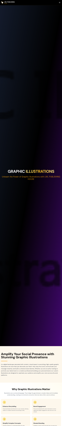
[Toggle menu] (59, 2)
